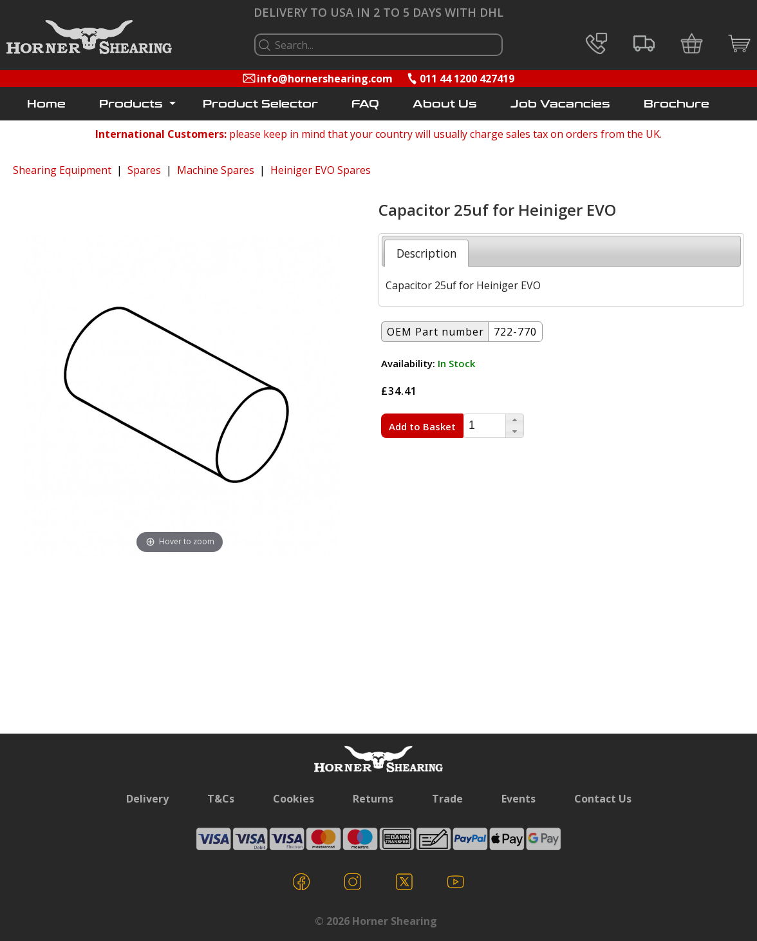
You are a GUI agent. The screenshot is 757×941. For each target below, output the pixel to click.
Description (427, 253)
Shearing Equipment (62, 170)
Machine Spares (215, 170)
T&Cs (220, 799)
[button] (514, 420)
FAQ (365, 104)
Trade (447, 799)
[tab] (426, 253)
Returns (373, 799)
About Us (445, 104)
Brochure (676, 104)
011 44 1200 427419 (467, 78)
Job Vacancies (560, 104)
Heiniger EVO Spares (320, 170)
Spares (144, 170)
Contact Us (602, 799)
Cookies (293, 799)
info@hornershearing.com (325, 78)
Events (518, 799)
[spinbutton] (485, 426)
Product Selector (260, 104)
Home (46, 104)
